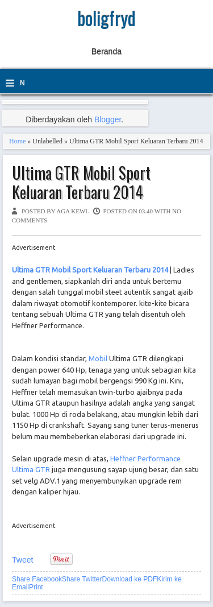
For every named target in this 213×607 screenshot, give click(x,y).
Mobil (98, 358)
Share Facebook (37, 579)
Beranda (106, 51)
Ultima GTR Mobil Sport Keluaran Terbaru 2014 (81, 182)
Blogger (107, 119)
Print (36, 587)
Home (17, 141)
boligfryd (106, 18)
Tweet (22, 559)
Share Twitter (82, 579)
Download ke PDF (129, 579)
